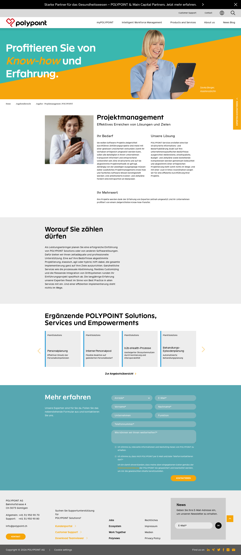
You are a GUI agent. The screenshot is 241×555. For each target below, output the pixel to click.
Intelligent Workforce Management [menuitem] (142, 22)
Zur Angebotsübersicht (119, 373)
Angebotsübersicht (23, 104)
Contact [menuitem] (208, 13)
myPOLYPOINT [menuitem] (105, 22)
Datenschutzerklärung (128, 468)
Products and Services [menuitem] (183, 22)
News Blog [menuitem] (229, 22)
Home (8, 104)
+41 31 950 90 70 (29, 515)
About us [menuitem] (209, 22)
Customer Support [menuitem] (187, 13)
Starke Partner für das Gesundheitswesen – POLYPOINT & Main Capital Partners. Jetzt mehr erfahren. (120, 4)
